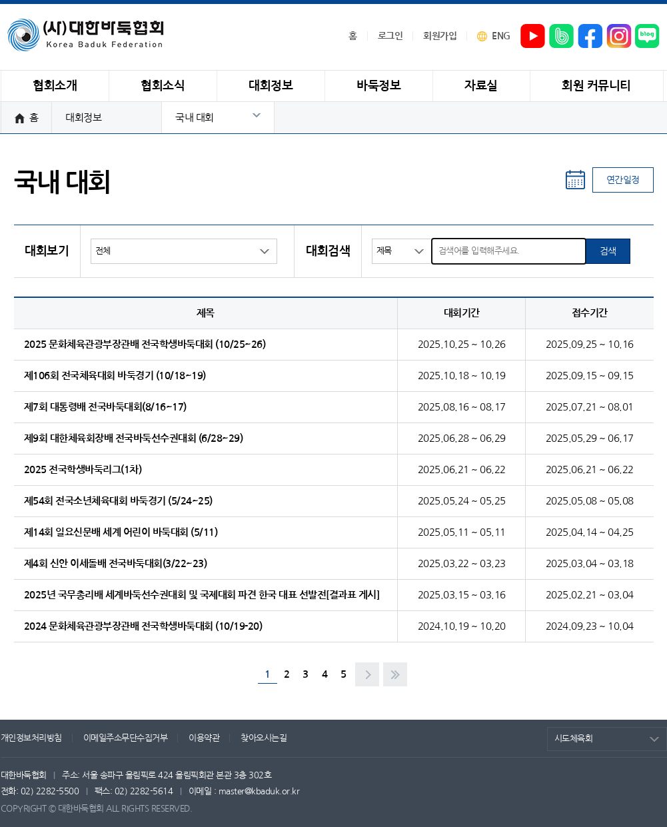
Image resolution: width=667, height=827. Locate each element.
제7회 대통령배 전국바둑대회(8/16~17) (105, 407)
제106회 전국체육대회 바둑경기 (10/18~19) (115, 376)
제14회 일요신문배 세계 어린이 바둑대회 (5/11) (121, 532)
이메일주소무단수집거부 (125, 738)
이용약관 (204, 738)
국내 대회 (194, 118)
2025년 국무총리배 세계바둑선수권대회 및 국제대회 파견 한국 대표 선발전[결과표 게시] (202, 595)
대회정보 (83, 118)
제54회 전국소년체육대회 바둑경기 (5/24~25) (118, 501)
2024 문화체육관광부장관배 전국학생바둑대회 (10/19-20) (143, 626)
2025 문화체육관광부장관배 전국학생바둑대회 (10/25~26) (145, 344)
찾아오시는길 (264, 738)
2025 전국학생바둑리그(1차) (83, 469)
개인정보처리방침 (31, 738)
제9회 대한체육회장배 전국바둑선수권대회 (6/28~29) (133, 438)
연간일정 (623, 180)
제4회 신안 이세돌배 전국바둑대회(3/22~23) (115, 563)
